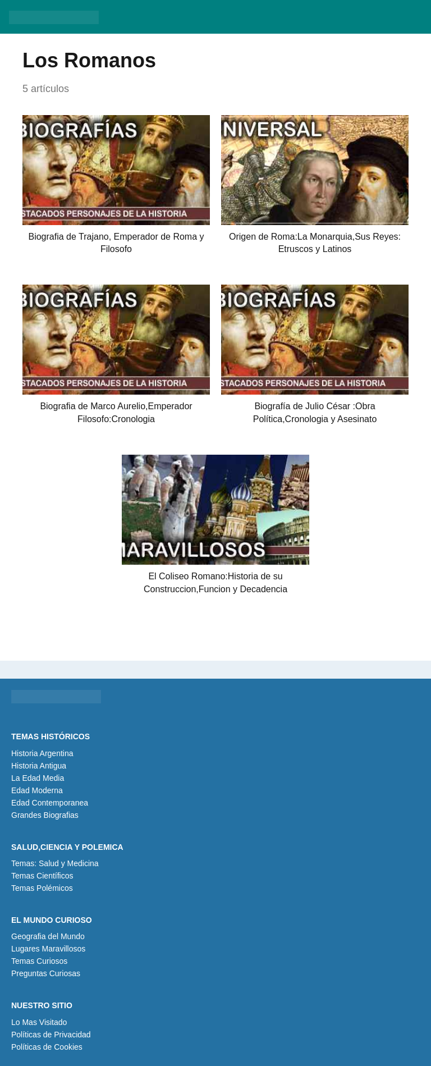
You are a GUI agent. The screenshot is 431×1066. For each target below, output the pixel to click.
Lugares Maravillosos (48, 948)
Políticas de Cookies (46, 1046)
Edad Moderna (37, 790)
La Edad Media (37, 778)
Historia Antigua (38, 765)
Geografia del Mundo (48, 936)
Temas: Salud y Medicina (55, 863)
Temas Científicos (42, 875)
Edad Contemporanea (49, 802)
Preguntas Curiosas (45, 973)
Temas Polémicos (42, 888)
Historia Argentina (42, 753)
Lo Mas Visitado (39, 1022)
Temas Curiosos (39, 961)
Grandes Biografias (45, 815)
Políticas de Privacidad (51, 1034)
